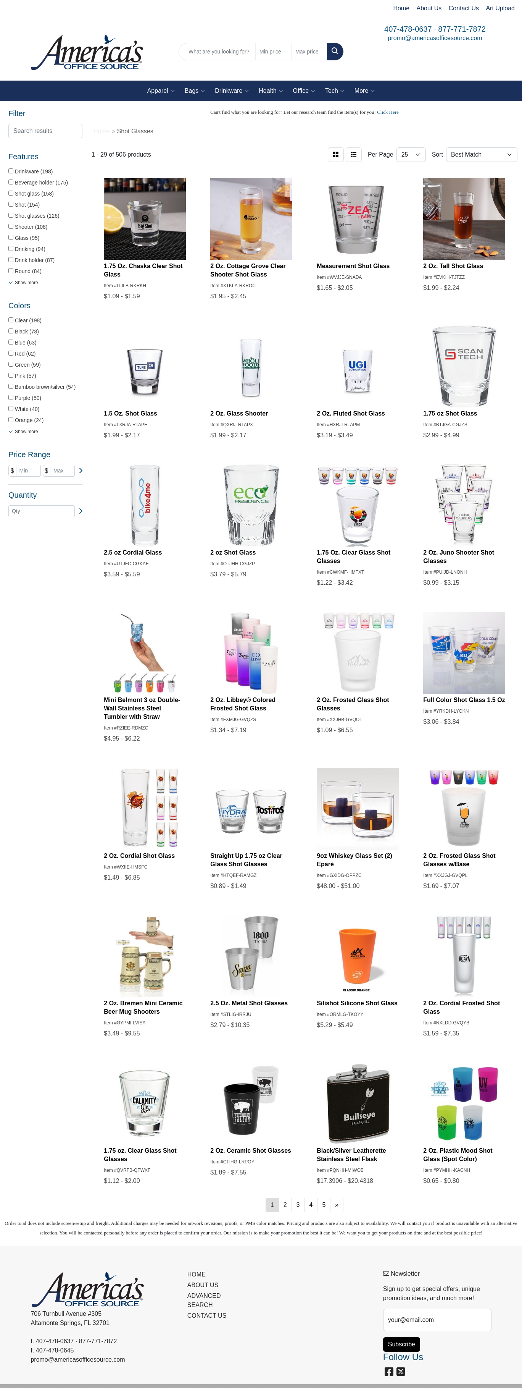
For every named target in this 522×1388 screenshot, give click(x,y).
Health (271, 90)
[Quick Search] (217, 51)
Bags (195, 90)
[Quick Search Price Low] (273, 51)
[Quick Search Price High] (309, 51)
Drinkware (232, 90)
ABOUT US (203, 1285)
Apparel (161, 90)
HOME (196, 1274)
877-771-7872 (462, 29)
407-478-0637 (408, 29)
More (364, 90)
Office (304, 90)
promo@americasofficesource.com (435, 38)
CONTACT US (207, 1315)
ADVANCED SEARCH (204, 1300)
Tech (335, 90)
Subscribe (401, 1344)
